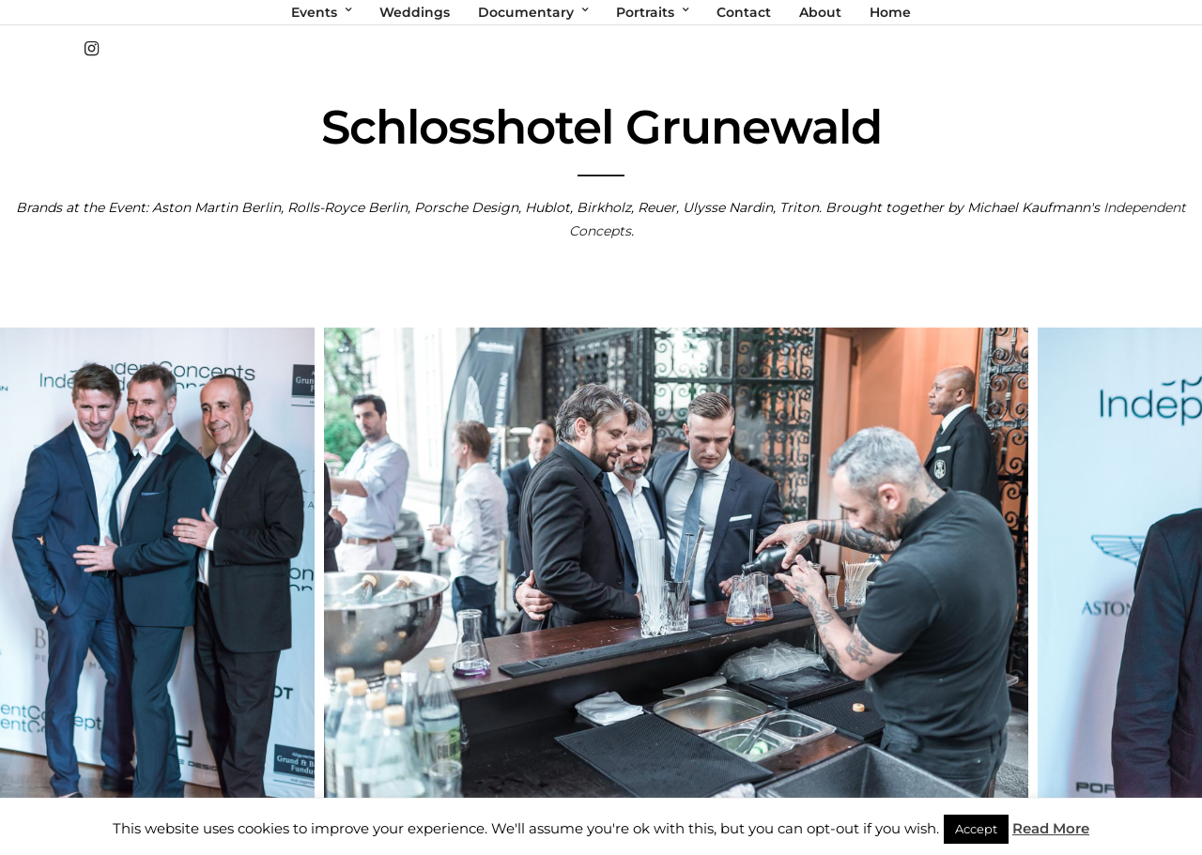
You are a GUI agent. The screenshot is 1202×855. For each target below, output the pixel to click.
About (820, 12)
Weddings (414, 12)
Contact (744, 12)
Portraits (645, 12)
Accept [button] (976, 828)
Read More (1050, 828)
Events (314, 12)
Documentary (526, 12)
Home (890, 12)
